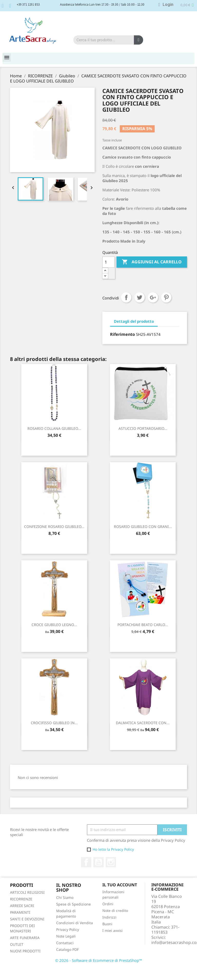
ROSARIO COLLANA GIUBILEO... (54, 428)
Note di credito (115, 910)
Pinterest (166, 297)
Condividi (126, 297)
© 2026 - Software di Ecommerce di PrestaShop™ (98, 960)
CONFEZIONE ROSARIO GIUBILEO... (54, 526)
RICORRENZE (21, 899)
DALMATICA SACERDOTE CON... (143, 722)
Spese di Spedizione (73, 904)
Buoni (107, 923)
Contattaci (65, 942)
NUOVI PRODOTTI (25, 951)
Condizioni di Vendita (74, 922)
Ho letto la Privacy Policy (113, 849)
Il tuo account (119, 885)
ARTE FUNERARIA (25, 937)
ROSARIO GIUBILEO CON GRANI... (143, 526)
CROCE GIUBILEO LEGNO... (54, 624)
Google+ (153, 297)
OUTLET (16, 944)
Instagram (111, 862)
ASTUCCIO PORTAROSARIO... (143, 428)
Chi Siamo (64, 897)
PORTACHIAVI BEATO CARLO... (142, 624)
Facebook (86, 862)
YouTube (98, 862)
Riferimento (122, 334)
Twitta (139, 297)
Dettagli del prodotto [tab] (134, 321)
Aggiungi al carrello (152, 262)
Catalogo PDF (67, 949)
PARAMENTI (20, 912)
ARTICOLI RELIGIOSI (27, 892)
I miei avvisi (112, 930)
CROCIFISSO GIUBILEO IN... (54, 722)
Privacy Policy (67, 929)
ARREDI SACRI (22, 905)
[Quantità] (108, 262)
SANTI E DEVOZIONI (27, 919)
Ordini (107, 903)
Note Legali (66, 936)
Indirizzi (109, 917)
